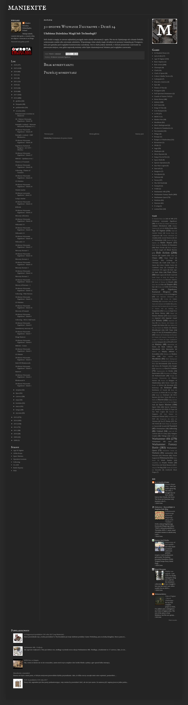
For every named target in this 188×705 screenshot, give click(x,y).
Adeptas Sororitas (170, 223)
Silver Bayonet (159, 154)
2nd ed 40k (158, 56)
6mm (161, 223)
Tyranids (164, 426)
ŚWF (153, 419)
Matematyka (170, 349)
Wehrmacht (164, 458)
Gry (170, 306)
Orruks (170, 371)
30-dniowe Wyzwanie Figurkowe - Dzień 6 (23, 341)
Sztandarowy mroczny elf (24, 328)
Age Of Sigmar (18, 450)
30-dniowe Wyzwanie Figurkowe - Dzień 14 (23, 272)
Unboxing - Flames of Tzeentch (22, 171)
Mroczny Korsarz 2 (21, 276)
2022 (15, 78)
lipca (18, 393)
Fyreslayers (155, 299)
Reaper (154, 385)
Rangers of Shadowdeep (162, 140)
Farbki (166, 287)
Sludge (170, 400)
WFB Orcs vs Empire (31, 660)
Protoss (163, 380)
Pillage (156, 134)
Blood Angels (158, 250)
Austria (169, 240)
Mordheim (157, 122)
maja (18, 400)
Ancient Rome (170, 233)
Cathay (172, 255)
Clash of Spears (159, 73)
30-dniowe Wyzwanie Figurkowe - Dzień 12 (23, 289)
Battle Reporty (18, 468)
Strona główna (94, 134)
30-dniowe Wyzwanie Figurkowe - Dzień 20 (23, 220)
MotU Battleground (161, 125)
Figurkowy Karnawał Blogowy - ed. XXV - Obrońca (23, 148)
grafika (175, 304)
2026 (15, 65)
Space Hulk (158, 160)
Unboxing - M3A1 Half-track (25, 320)
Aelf (161, 228)
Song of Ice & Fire (160, 157)
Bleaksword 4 (20, 380)
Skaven (161, 399)
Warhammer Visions (168, 450)
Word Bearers (167, 465)
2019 (15, 88)
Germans (160, 304)
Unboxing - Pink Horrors (23, 294)
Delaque (172, 277)
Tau (162, 421)
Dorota (161, 279)
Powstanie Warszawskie (159, 378)
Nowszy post (48, 134)
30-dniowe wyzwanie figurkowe (60, 57)
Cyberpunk (158, 79)
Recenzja (170, 385)
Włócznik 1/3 (19, 242)
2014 (15, 420)
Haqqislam (155, 311)
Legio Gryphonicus (171, 339)
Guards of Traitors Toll (162, 96)
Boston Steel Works (162, 540)
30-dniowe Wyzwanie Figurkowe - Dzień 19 (23, 229)
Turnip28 (157, 186)
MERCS (157, 117)
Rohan (163, 392)
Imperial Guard (171, 318)
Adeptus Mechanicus (159, 226)
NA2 (153, 363)
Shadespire (158, 151)
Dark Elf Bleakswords (22, 363)
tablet (172, 419)
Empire (170, 284)
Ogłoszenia (159, 368)
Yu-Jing (160, 467)
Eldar (162, 284)
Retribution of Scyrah (159, 390)
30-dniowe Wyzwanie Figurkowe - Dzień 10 (23, 307)
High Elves (173, 311)
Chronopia (157, 67)
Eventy (160, 287)
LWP (175, 342)
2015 (15, 417)
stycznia (19, 413)
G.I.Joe (166, 299)
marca (18, 406)
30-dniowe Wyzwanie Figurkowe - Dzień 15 (23, 263)
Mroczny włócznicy (22, 216)
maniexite (27, 7)
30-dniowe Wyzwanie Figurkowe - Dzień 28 (23, 141)
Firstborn (154, 294)
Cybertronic (155, 270)
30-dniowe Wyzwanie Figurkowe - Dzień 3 (23, 367)
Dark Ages (173, 270)
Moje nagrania (168, 356)
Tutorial (156, 426)
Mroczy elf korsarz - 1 (22, 285)
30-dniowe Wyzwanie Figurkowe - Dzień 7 (23, 333)
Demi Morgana (160, 569)
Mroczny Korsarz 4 (21, 259)
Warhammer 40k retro (161, 441)
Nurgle (174, 366)
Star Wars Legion (160, 166)
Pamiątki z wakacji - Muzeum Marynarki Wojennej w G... (25, 125)
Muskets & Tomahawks (162, 128)
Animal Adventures (168, 235)
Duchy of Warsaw (160, 282)
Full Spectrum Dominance (163, 93)
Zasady (169, 467)
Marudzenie (156, 349)
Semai (157, 395)
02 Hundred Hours (160, 53)
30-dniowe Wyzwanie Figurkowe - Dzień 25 (23, 177)
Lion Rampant (159, 111)
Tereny (156, 180)
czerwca (19, 396)
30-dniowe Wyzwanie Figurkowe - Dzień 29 (23, 131)
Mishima (166, 354)
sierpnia (19, 390)
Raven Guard (170, 383)
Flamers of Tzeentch (22, 162)
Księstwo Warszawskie (168, 337)
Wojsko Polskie (167, 463)
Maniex (28, 23)
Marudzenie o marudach (21, 673)
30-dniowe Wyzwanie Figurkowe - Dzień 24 (23, 186)
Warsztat (155, 455)
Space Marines (18, 456)
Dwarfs (170, 282)
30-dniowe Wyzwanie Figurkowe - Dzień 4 (23, 359)
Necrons (174, 363)
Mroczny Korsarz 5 (21, 250)
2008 (15, 440)
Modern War (158, 119)
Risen (172, 390)
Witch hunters (166, 460)
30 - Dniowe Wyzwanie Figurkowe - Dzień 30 (23, 120)
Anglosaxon (156, 235)
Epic (155, 85)
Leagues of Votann (157, 339)
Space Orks (156, 407)
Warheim (157, 200)
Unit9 (170, 431)
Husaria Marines (158, 316)
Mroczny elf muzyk (22, 311)
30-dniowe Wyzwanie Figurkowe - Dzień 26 (23, 166)
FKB (14, 471)
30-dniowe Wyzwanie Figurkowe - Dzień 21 (23, 211)
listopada (19, 104)
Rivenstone (158, 142)
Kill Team (157, 105)
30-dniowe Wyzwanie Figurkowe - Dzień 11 (23, 298)
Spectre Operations (160, 163)
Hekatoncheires (160, 594)
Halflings (171, 308)
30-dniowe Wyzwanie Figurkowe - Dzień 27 (23, 154)
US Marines (19, 181)
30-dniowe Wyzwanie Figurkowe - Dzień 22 (23, 203)
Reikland (168, 387)
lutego (18, 410)
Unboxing (16, 462)
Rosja (169, 392)
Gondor (168, 304)
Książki (156, 337)
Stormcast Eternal (158, 416)
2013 (15, 424)
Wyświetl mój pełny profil (20, 42)
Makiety (158, 344)
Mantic (154, 347)
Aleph (173, 230)
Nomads (165, 366)
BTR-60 (18, 207)
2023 (15, 75)
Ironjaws (172, 323)
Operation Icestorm (19, 459)
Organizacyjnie (161, 371)
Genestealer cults (166, 301)
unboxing (173, 428)
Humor (172, 313)
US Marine (19, 354)
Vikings (164, 436)
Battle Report (166, 242)
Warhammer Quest (160, 197)
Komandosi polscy (170, 332)
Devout (154, 279)
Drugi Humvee (20, 337)
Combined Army (157, 267)
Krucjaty (174, 335)
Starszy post (139, 134)
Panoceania (156, 373)
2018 (15, 91)
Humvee (18, 372)
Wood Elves (156, 465)
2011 (15, 430)
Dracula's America (160, 82)
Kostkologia (166, 335)
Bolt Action (158, 65)
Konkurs (157, 335)
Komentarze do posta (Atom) (62, 138)
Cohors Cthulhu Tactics (162, 76)
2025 (15, 68)
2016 (15, 98)
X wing (156, 206)
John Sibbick (171, 325)
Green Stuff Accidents (160, 306)
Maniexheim (171, 344)
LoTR (156, 114)
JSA (153, 328)
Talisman (157, 177)
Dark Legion (160, 275)
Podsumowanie (160, 376)
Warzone (157, 203)
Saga (155, 148)
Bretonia (154, 255)
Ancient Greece (157, 233)
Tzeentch (173, 426)
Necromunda (158, 131)
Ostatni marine (20, 190)
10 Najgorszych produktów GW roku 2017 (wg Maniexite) (44, 634)
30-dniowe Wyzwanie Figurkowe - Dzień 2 (23, 376)
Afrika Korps (17, 453)
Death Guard (171, 275)
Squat (173, 409)
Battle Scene (155, 245)
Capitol (163, 255)
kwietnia (19, 403)
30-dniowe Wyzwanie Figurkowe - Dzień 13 (23, 281)
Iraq (153, 323)
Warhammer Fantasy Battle (163, 194)
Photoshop (167, 373)
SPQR (156, 145)
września (19, 111)
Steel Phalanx (168, 414)
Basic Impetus (159, 62)
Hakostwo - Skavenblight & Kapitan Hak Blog (165, 508)
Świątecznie (163, 419)
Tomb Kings (165, 423)
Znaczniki (158, 470)
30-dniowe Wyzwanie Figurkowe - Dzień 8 (23, 324)
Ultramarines (160, 429)
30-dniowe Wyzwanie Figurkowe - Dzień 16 (23, 255)
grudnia (18, 101)
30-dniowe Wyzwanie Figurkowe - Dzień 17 (23, 246)
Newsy (157, 366)
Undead (160, 431)
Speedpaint (157, 409)
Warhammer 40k (160, 192)
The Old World (159, 183)
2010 (15, 434)
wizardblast (155, 462)
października (20, 107)
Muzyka (172, 361)
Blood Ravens (172, 250)
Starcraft (157, 168)
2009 (15, 437)
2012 (15, 427)
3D (156, 223)
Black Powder (160, 247)
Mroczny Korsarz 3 (21, 268)
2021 (15, 81)
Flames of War (159, 88)
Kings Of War (159, 108)
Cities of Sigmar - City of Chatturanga (170, 598)
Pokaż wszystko (173, 620)
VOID (156, 189)
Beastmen (173, 245)
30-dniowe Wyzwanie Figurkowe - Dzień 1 (23, 385)
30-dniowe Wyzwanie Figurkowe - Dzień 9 (23, 315)
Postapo (157, 137)
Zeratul (175, 467)
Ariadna (155, 238)
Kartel (159, 328)
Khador (166, 328)
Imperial (158, 318)
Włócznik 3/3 (19, 224)
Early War (155, 284)
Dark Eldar (159, 272)
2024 (15, 71)
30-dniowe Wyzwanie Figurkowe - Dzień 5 (23, 350)
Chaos (154, 258)
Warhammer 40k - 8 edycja (33, 647)
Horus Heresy (159, 99)
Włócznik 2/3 (19, 233)
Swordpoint (158, 174)
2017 (15, 95)
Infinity (156, 102)
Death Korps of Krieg (159, 277)
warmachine (158, 209)
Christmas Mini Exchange (162, 260)
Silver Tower (164, 397)
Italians (162, 325)
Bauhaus (164, 245)
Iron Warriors (162, 323)
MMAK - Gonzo (21, 346)
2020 (15, 85)
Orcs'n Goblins (170, 368)
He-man (165, 311)
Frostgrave (157, 91)
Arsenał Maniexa (166, 238)
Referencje (155, 388)
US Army (163, 433)
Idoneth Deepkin (172, 316)
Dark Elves (172, 272)
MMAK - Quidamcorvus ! (24, 158)
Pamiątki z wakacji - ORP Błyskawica (24, 136)
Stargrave (157, 171)
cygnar (165, 270)
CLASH (16, 465)
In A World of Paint (162, 482)
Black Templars (172, 247)
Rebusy (161, 385)
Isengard (154, 325)
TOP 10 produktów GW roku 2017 (36, 680)
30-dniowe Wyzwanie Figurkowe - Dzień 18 (23, 237)
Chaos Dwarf (169, 258)
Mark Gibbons (166, 347)
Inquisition (171, 320)
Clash (156, 70)
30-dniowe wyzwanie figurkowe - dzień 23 (23, 194)
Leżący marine (20, 198)
